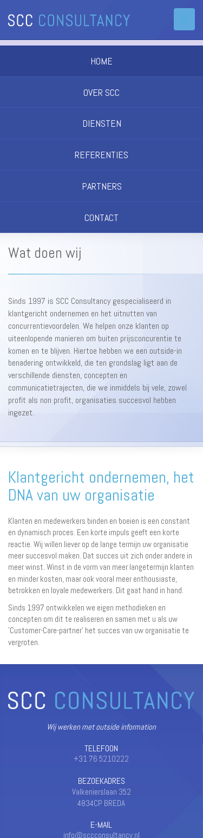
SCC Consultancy (69, 20)
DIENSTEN (101, 123)
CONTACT (101, 217)
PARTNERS (102, 186)
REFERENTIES (101, 154)
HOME (101, 61)
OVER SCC (101, 92)
